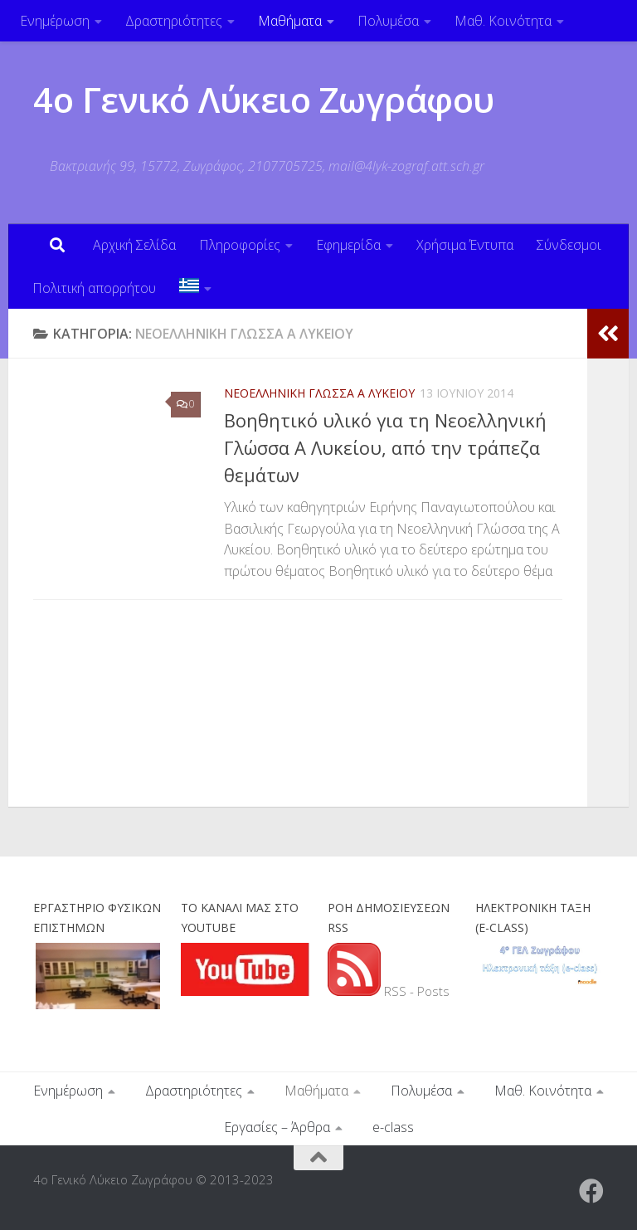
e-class (393, 1127)
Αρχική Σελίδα (134, 245)
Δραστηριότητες (173, 21)
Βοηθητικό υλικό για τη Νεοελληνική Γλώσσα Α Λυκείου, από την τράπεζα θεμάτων (385, 447)
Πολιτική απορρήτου (94, 288)
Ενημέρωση (55, 21)
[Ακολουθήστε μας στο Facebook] (591, 1191)
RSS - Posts (389, 991)
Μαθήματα (290, 21)
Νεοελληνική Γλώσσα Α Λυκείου (319, 393)
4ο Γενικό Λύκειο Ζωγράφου (263, 99)
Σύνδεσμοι (569, 245)
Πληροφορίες (239, 245)
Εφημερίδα (348, 245)
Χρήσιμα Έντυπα (464, 245)
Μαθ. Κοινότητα (503, 21)
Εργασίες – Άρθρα (277, 1127)
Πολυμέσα (388, 21)
